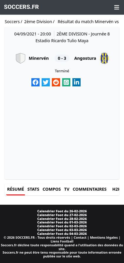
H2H (116, 189)
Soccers (12, 21)
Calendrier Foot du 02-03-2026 (62, 226)
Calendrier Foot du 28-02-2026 (62, 218)
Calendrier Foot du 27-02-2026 (62, 215)
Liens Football (62, 241)
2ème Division (38, 21)
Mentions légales (104, 237)
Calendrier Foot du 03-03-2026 (62, 230)
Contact (80, 237)
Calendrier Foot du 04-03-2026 (62, 233)
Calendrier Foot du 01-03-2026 (62, 222)
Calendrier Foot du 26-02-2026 (62, 211)
